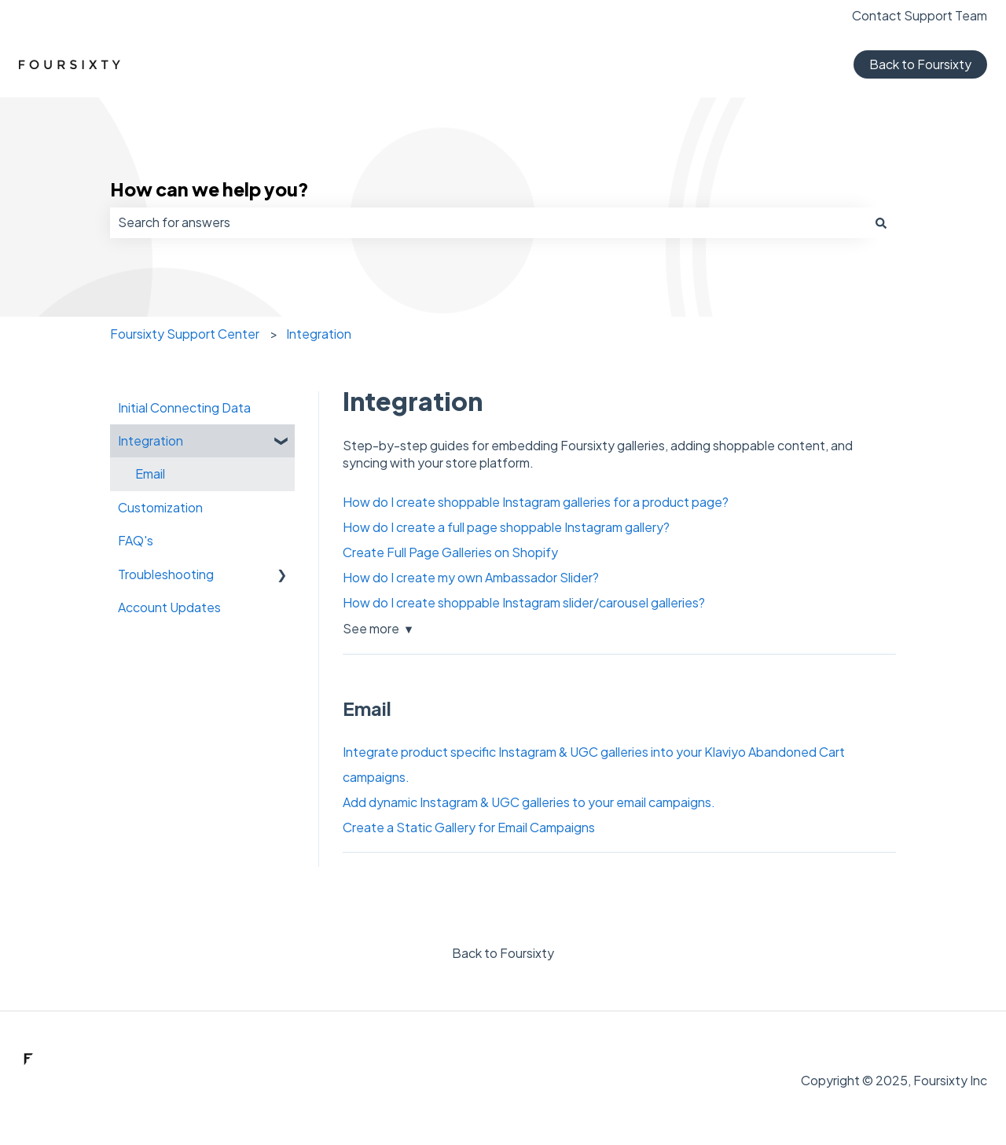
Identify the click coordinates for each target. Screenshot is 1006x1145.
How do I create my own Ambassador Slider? (471, 577)
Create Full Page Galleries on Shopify (450, 552)
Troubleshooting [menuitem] (166, 574)
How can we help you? (209, 189)
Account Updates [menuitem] (169, 607)
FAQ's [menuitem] (135, 540)
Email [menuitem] (150, 473)
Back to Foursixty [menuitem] (503, 953)
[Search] (881, 222)
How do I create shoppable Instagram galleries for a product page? (536, 502)
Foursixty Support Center (184, 333)
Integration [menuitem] (150, 440)
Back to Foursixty (920, 64)
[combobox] (488, 222)
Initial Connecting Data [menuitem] (184, 407)
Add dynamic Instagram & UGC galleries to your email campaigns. (529, 802)
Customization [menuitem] (160, 507)
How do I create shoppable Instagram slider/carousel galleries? (524, 602)
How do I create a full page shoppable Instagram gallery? (506, 527)
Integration (318, 333)
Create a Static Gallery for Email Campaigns (469, 827)
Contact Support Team (919, 15)
